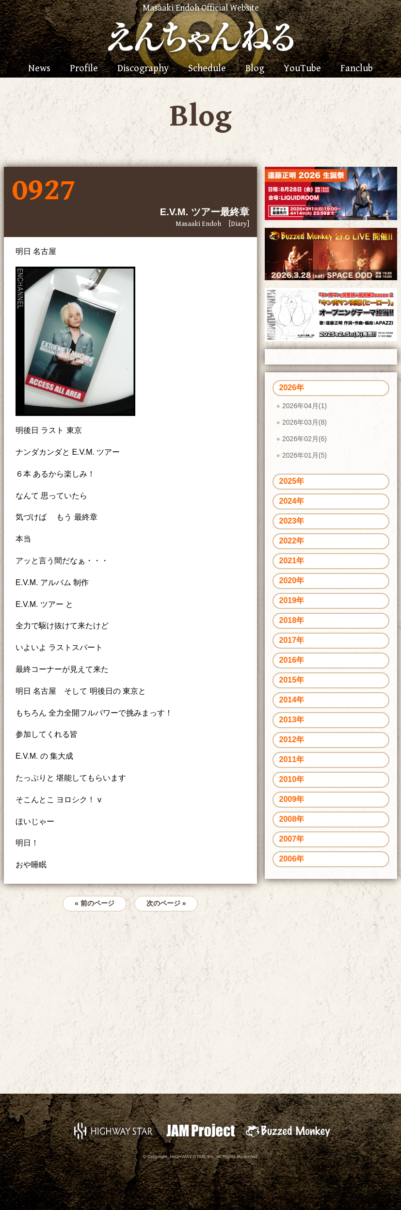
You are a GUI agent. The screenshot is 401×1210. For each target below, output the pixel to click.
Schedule (207, 69)
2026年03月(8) (304, 422)
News (39, 69)
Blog (254, 69)
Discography (143, 69)
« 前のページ (94, 903)
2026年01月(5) (304, 455)
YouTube (302, 69)
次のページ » (166, 903)
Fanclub (356, 69)
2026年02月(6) (304, 439)
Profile (84, 69)
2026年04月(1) (304, 406)
